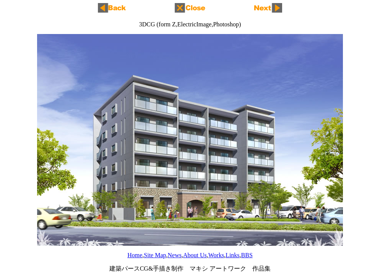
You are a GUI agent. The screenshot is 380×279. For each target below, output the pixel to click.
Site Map (155, 255)
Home (134, 255)
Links (232, 255)
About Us (195, 255)
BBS (247, 255)
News (175, 255)
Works (216, 255)
